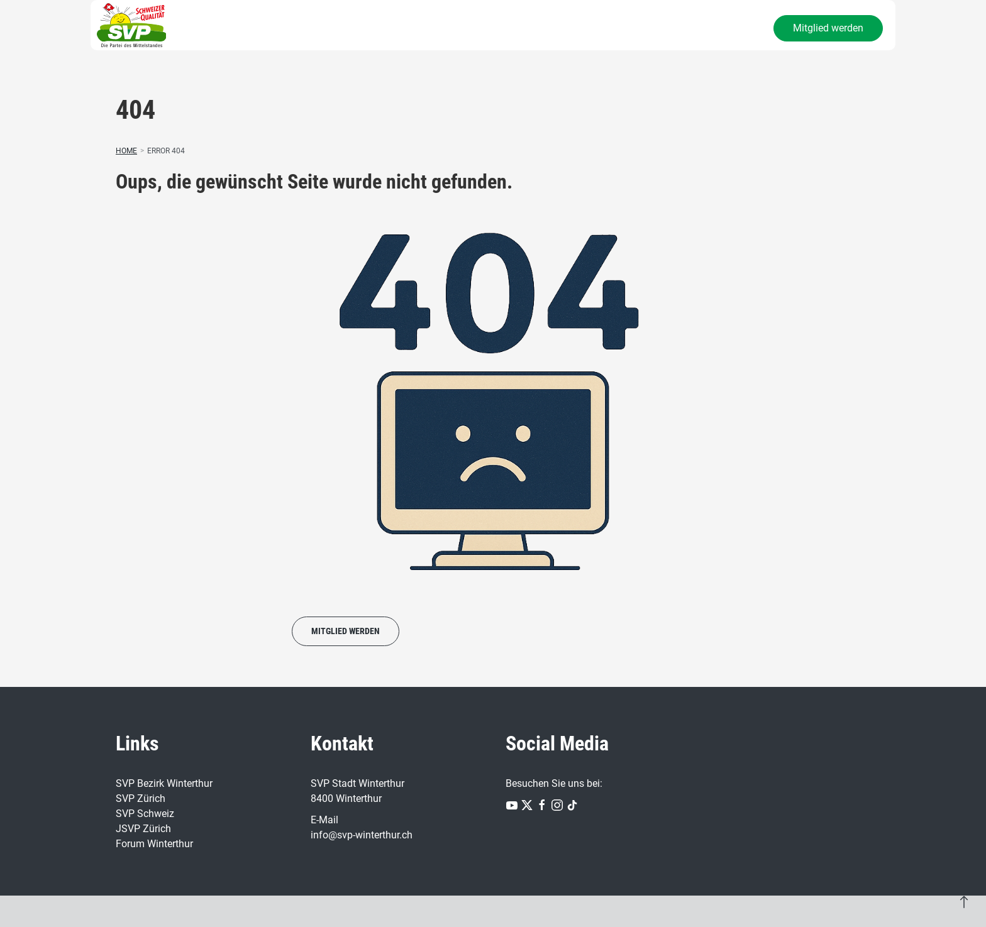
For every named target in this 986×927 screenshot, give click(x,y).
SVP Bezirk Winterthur (164, 783)
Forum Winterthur (154, 844)
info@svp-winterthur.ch (362, 835)
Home (126, 150)
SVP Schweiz (145, 814)
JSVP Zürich (143, 829)
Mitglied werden (828, 28)
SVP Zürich (140, 798)
